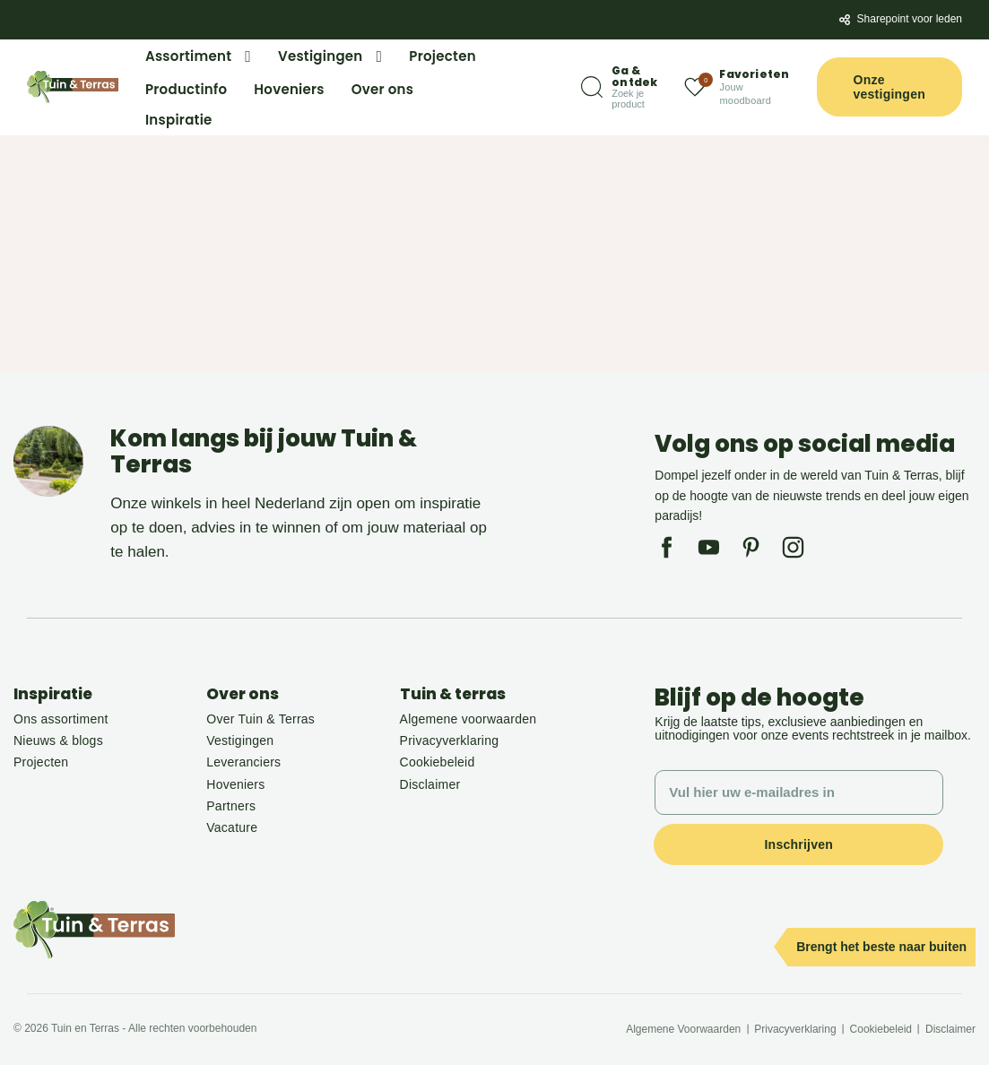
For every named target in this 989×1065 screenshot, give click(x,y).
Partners (231, 806)
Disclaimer (430, 784)
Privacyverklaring (449, 740)
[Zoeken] (619, 87)
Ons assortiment (60, 719)
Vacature (231, 827)
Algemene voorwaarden (468, 719)
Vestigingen (239, 740)
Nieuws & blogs (58, 740)
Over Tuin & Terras (260, 719)
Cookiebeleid (437, 762)
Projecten (40, 762)
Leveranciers (243, 762)
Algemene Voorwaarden (683, 1029)
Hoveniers (235, 784)
